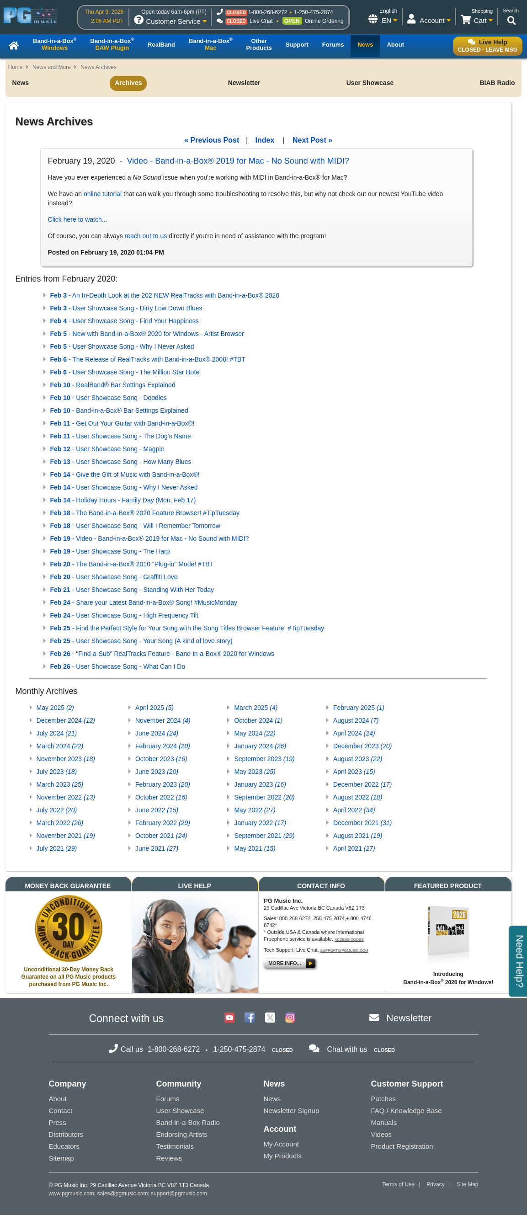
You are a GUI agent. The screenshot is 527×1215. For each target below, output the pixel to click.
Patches (383, 1099)
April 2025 (154, 707)
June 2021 (156, 848)
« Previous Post (211, 140)
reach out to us (146, 236)
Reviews (169, 1158)
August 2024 (356, 720)
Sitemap (61, 1158)
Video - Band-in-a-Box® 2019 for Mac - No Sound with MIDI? (238, 160)
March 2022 (60, 822)
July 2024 (57, 733)
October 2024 (258, 720)
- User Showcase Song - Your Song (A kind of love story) (141, 641)
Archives (128, 82)
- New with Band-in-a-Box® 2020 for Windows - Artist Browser (147, 333)
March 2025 (255, 707)
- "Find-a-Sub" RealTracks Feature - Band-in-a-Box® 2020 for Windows (162, 653)
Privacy (435, 1184)
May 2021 (254, 848)
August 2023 (357, 758)
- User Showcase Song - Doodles (108, 397)
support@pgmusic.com (344, 951)
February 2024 (162, 746)
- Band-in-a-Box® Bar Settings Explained (119, 410)
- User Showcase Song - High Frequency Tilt (124, 615)
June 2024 (156, 733)
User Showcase (370, 82)
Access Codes (349, 940)
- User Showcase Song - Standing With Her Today (132, 589)
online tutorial (103, 193)
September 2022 (264, 797)
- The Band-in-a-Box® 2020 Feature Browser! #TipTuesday (145, 513)
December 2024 (66, 720)
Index (265, 140)
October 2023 (161, 758)
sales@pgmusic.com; (124, 1193)
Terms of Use (398, 1184)
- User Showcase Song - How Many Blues (121, 461)
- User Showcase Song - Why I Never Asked (122, 346)
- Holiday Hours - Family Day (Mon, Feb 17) (123, 500)
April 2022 (354, 810)
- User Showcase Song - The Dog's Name (120, 436)
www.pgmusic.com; (72, 1193)
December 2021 (362, 822)
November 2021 (66, 835)
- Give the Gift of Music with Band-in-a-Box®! (125, 474)
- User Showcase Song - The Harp (110, 551)
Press (57, 1122)
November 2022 (66, 797)
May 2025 (56, 707)
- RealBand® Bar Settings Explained (113, 385)
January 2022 (260, 822)
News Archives (98, 67)
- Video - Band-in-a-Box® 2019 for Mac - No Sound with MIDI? (149, 538)
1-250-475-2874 (313, 12)
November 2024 (163, 720)
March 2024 (60, 746)
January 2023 (260, 784)
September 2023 (264, 758)
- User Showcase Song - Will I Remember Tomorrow (135, 525)
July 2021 (57, 848)
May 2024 (254, 733)
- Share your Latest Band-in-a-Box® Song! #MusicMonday (144, 602)
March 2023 (60, 784)
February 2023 (162, 784)
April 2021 (354, 848)
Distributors (66, 1134)
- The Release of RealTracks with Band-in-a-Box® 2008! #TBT (147, 359)
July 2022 (57, 810)
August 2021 (357, 835)
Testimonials (175, 1146)
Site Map (467, 1184)
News (20, 82)
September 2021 (264, 835)
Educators (64, 1146)
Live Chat (261, 21)
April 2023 (354, 771)
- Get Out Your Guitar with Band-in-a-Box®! (122, 423)
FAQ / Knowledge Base (406, 1110)
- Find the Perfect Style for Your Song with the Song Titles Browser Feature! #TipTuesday (187, 628)
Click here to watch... (77, 219)
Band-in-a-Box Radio (188, 1122)
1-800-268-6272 (267, 12)
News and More (51, 67)
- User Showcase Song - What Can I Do (118, 666)
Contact (61, 1110)
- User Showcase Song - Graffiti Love (114, 577)
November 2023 (66, 758)
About (58, 1099)
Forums (168, 1099)
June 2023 (156, 771)
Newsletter (244, 82)
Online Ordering (324, 21)
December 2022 (362, 784)
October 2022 (161, 797)
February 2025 (358, 707)
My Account (281, 1144)
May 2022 (254, 810)
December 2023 (362, 746)
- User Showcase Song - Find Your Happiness (124, 321)
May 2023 (254, 771)
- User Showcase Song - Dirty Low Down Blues (126, 308)
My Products (283, 1156)
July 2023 (57, 771)
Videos (381, 1134)
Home (15, 67)
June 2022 (156, 810)
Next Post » (312, 140)
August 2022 (357, 797)
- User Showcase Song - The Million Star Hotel (125, 372)
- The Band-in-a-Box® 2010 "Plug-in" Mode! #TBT (132, 564)
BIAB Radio (497, 82)
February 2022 (162, 822)
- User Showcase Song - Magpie (107, 449)
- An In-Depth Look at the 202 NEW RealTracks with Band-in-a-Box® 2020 (165, 295)
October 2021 (161, 835)
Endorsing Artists (182, 1134)
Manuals (384, 1122)
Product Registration (402, 1146)
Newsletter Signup (291, 1110)
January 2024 (260, 746)
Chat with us (347, 1049)
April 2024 (354, 733)
